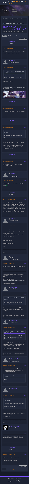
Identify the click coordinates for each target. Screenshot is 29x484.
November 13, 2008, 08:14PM (9, 365)
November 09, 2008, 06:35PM (9, 199)
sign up (10, 3)
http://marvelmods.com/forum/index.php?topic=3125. (14, 90)
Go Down (4, 35)
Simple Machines (18, 481)
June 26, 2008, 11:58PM (8, 67)
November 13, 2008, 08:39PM (9, 395)
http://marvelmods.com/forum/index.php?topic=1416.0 (14, 87)
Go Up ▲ (19, 478)
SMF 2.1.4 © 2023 (11, 481)
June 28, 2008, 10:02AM (8, 127)
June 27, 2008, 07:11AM (8, 108)
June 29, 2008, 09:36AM (8, 180)
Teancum (13, 173)
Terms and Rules (14, 478)
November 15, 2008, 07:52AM (9, 454)
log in (25, 1)
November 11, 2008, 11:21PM (9, 225)
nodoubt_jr (14, 256)
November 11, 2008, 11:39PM (9, 263)
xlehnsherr (14, 219)
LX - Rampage (15, 426)
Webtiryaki (17, 480)
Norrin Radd (14, 358)
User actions (23, 38)
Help (9, 478)
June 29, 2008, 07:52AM (8, 161)
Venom (13, 60)
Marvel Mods (7, 11)
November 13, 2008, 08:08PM (9, 327)
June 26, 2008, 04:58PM (8, 48)
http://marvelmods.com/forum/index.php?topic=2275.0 (14, 280)
